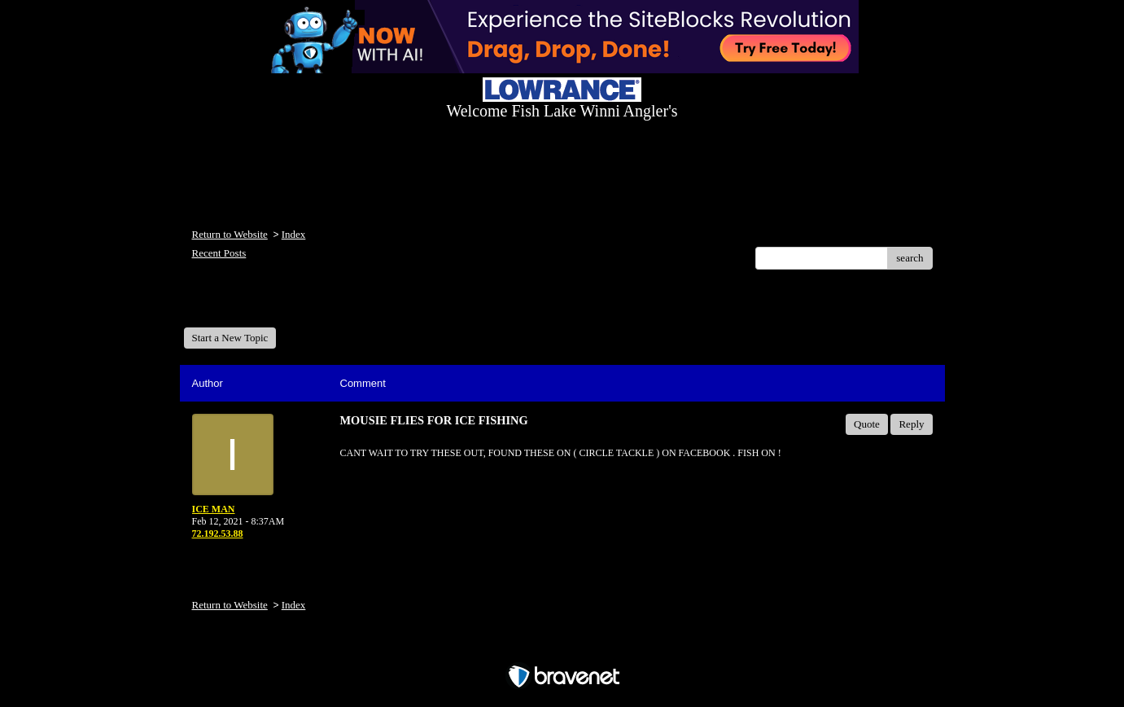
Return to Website (230, 234)
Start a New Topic (230, 338)
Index (294, 234)
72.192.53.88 (217, 533)
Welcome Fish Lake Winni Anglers (272, 304)
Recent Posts (219, 253)
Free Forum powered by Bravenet (562, 648)
